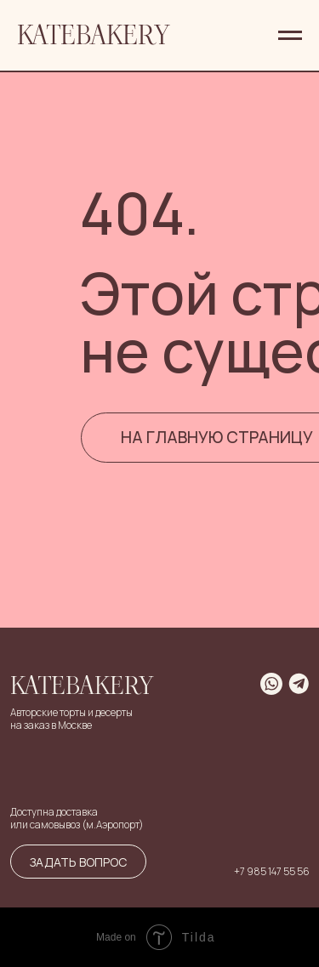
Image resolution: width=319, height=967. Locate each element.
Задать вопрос (78, 862)
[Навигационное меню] (290, 36)
